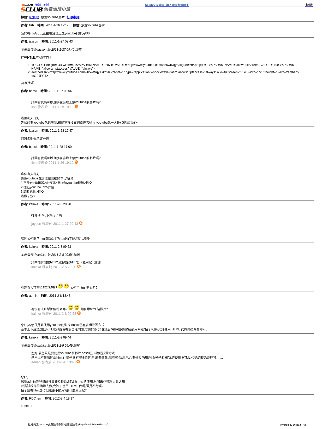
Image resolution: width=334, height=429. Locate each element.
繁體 (38, 4)
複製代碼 (27, 83)
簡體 (46, 4)
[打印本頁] (72, 17)
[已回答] (34, 17)
